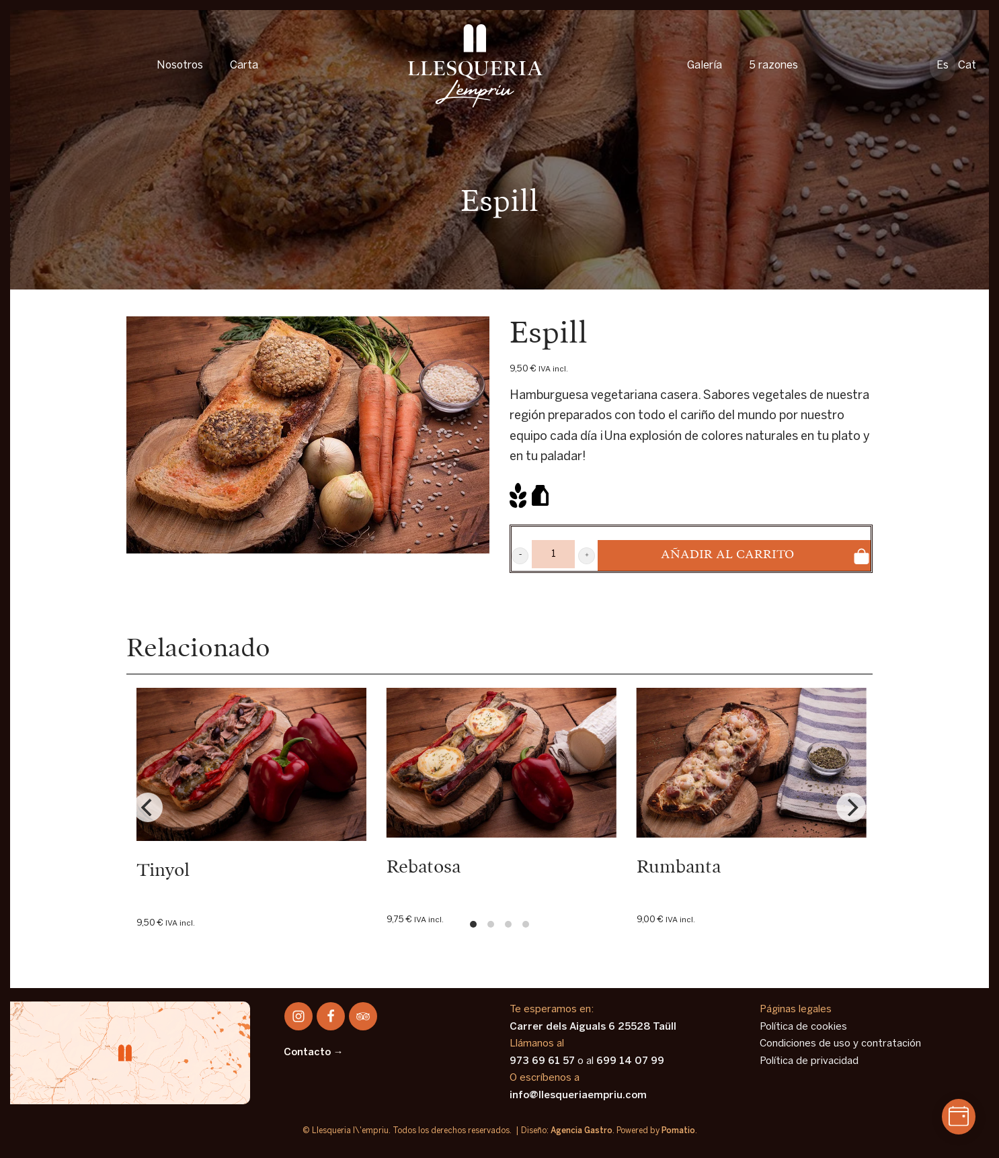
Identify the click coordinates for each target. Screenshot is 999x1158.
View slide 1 (473, 924)
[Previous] (148, 807)
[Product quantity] (553, 554)
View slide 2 (490, 924)
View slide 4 (525, 924)
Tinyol (163, 871)
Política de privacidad (809, 1061)
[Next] (851, 807)
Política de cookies (803, 1027)
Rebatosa (424, 867)
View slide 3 (508, 924)
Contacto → (314, 1052)
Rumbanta (679, 867)
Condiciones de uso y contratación (840, 1044)
